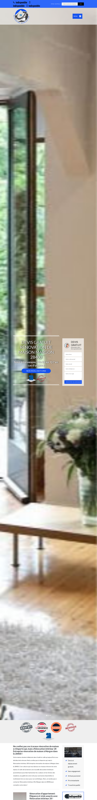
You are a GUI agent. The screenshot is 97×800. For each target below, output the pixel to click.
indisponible (20, 2)
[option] (48, 400)
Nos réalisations (36, 371)
